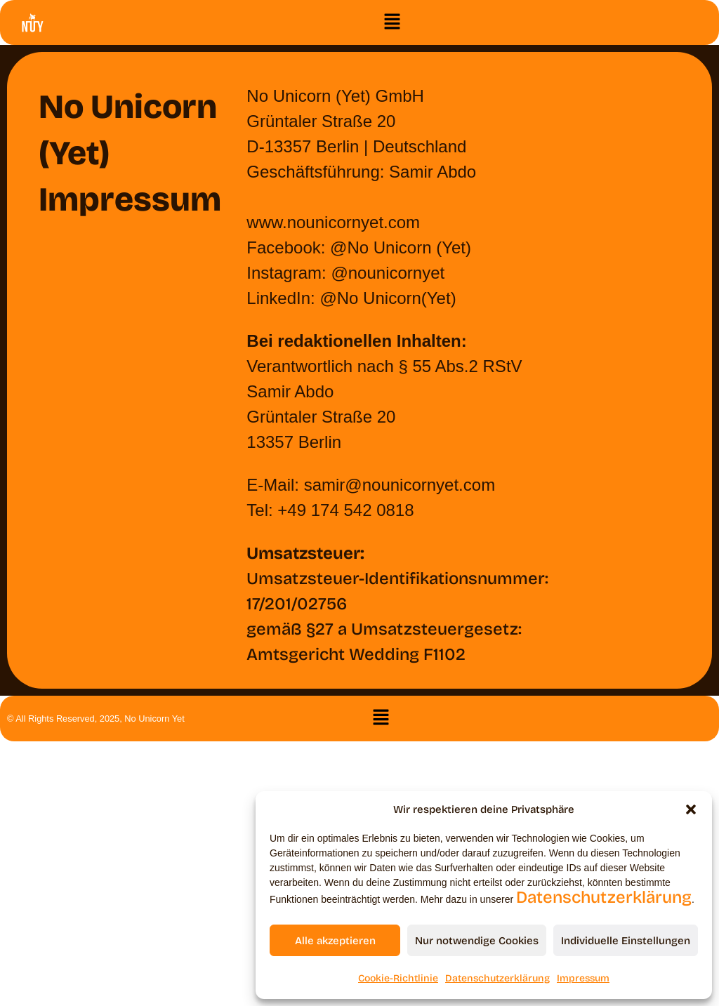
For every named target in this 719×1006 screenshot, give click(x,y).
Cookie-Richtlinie (398, 978)
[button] (691, 809)
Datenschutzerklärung (604, 897)
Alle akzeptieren (335, 940)
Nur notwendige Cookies (477, 940)
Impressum (583, 978)
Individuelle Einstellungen (625, 940)
